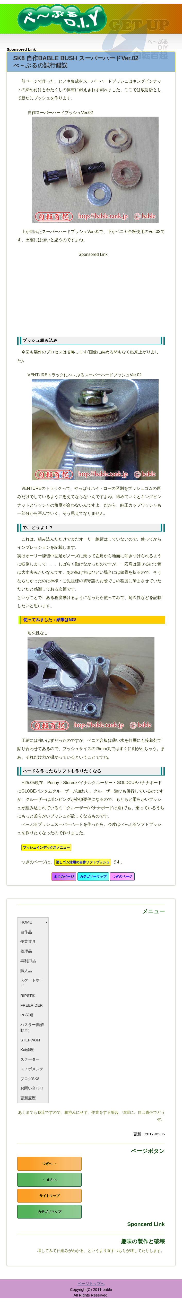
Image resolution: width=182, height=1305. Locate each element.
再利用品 (28, 961)
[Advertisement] (95, 294)
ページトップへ (91, 1283)
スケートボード (32, 983)
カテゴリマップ (49, 1212)
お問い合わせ (32, 1088)
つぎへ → (49, 1163)
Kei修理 (27, 1049)
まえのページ (64, 876)
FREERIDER (31, 1005)
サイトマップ (49, 1196)
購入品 (26, 970)
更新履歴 (28, 1098)
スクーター (30, 1059)
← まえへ (49, 1179)
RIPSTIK (27, 995)
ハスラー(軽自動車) (32, 1027)
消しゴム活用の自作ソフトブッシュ (82, 862)
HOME (26, 922)
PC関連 (26, 1015)
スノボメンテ (32, 1069)
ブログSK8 (29, 1078)
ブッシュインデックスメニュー (46, 847)
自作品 (26, 932)
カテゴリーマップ (93, 876)
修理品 (26, 951)
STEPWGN (30, 1040)
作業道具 (28, 941)
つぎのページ (122, 876)
